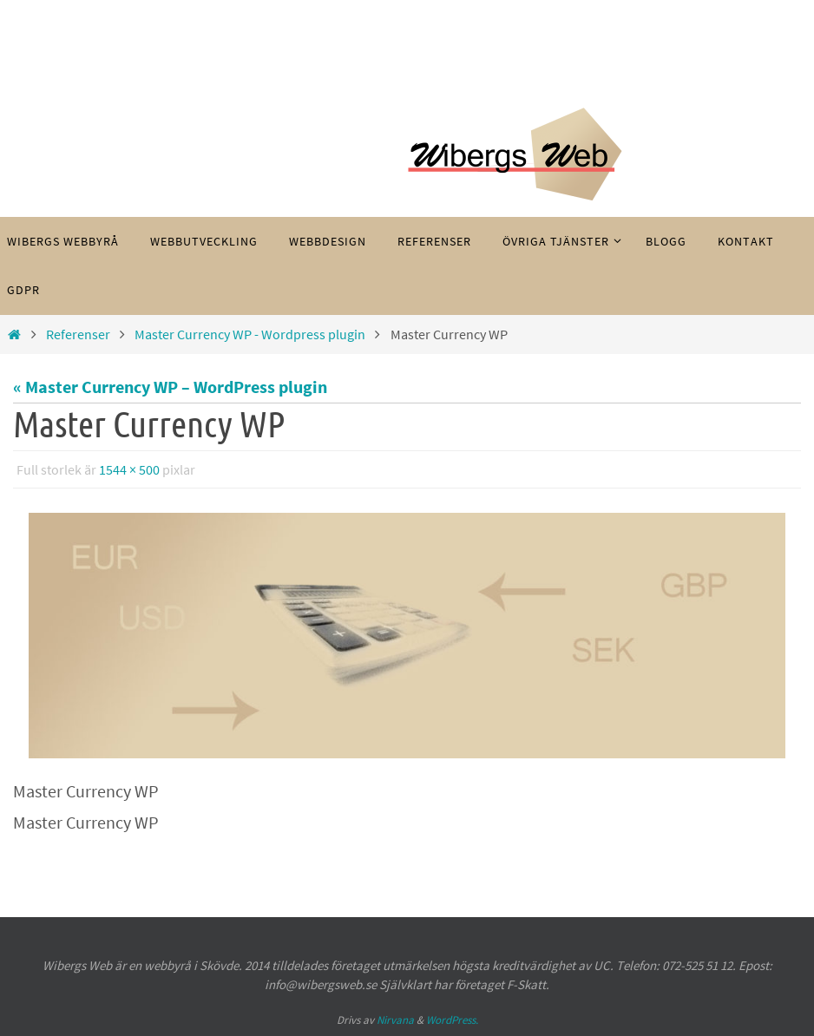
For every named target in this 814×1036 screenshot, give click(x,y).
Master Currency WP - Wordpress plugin (250, 334)
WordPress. (452, 1020)
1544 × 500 (129, 469)
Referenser (78, 334)
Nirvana (395, 1020)
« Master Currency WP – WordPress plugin (170, 386)
